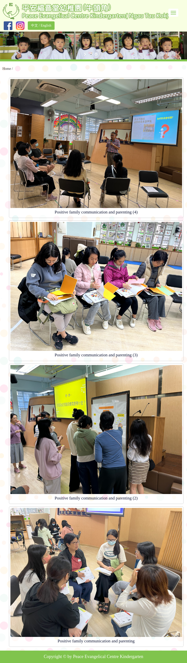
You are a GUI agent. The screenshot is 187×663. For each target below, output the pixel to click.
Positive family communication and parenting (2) (96, 498)
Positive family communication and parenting (96, 641)
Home (6, 69)
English (46, 25)
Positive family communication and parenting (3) (96, 355)
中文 (34, 25)
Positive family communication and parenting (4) (96, 212)
